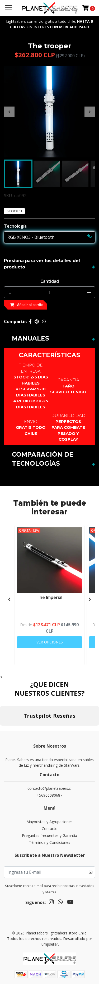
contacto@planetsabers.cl (49, 788)
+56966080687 (49, 795)
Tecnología (15, 226)
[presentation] (9, 112)
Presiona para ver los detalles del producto (42, 264)
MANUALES (30, 338)
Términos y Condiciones (49, 842)
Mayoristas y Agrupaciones (49, 821)
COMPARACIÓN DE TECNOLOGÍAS (42, 459)
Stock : (13, 211)
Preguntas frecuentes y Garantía (49, 835)
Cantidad (49, 281)
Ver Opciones (49, 642)
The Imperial (49, 597)
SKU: (8, 195)
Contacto (50, 828)
